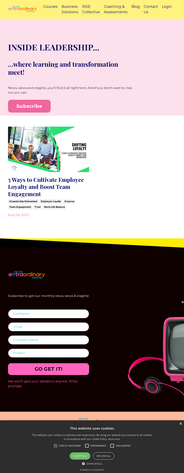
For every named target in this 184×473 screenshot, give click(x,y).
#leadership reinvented (23, 204)
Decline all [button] (104, 455)
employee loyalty (51, 204)
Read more (114, 439)
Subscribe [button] (29, 106)
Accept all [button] (79, 455)
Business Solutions (70, 9)
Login (167, 6)
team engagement (20, 210)
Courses (50, 6)
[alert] (92, 446)
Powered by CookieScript (92, 470)
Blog (136, 6)
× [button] (180, 423)
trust (37, 210)
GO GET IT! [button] (49, 378)
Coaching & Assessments (116, 9)
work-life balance (54, 210)
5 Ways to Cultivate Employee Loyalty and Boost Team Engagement (44, 188)
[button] (92, 464)
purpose (69, 204)
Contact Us (151, 9)
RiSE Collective (91, 9)
